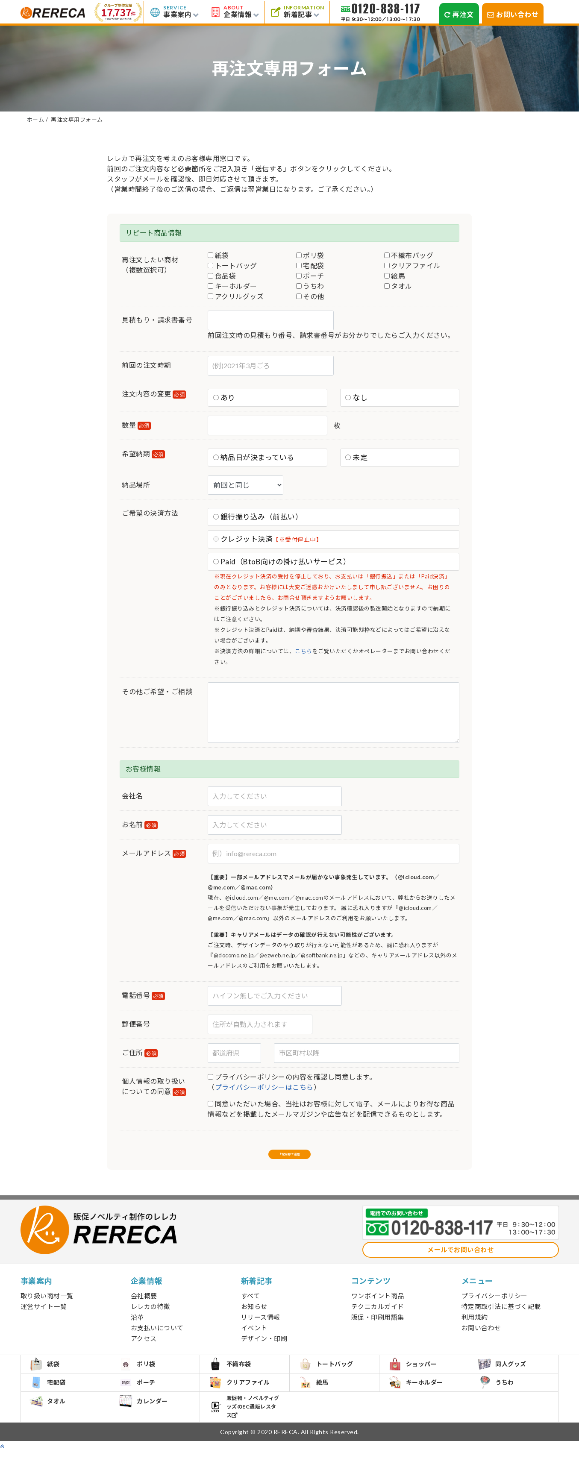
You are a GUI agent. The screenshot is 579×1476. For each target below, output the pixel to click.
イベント (254, 1337)
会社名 (132, 796)
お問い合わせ (513, 14)
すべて (250, 1305)
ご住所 (140, 1052)
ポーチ (310, 276)
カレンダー (148, 1430)
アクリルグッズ (236, 296)
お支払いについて (157, 1337)
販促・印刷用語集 (377, 1326)
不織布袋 (235, 1377)
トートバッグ (232, 265)
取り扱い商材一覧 (47, 1305)
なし (356, 397)
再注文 (459, 14)
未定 (356, 457)
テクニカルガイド (377, 1315)
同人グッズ (507, 1377)
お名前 (140, 824)
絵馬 (395, 276)
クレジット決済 (268, 538)
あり (224, 397)
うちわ (310, 286)
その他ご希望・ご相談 (157, 691)
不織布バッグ (409, 255)
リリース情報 (260, 1326)
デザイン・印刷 (264, 1347)
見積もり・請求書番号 (157, 320)
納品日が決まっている (253, 457)
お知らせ (254, 1315)
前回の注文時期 (146, 365)
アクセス (144, 1347)
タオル (398, 286)
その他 (310, 296)
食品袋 (222, 276)
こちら (303, 651)
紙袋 (218, 255)
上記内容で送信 (290, 1157)
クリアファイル (412, 265)
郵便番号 (136, 1024)
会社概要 (144, 1305)
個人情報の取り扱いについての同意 (154, 1086)
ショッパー (417, 1377)
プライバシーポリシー (494, 1305)
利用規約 (474, 1326)
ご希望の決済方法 (150, 513)
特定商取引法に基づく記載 (501, 1315)
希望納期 (143, 453)
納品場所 (136, 485)
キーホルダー (232, 286)
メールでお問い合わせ (460, 1258)
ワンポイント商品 (377, 1305)
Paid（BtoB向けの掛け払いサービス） (282, 561)
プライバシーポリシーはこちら (264, 1087)
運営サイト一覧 (44, 1315)
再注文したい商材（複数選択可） (150, 264)
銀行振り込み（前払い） (258, 516)
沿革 (137, 1326)
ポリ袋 (310, 255)
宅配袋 (310, 265)
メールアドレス (154, 853)
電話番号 (143, 995)
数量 (136, 425)
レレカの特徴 (150, 1315)
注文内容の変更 (154, 394)
